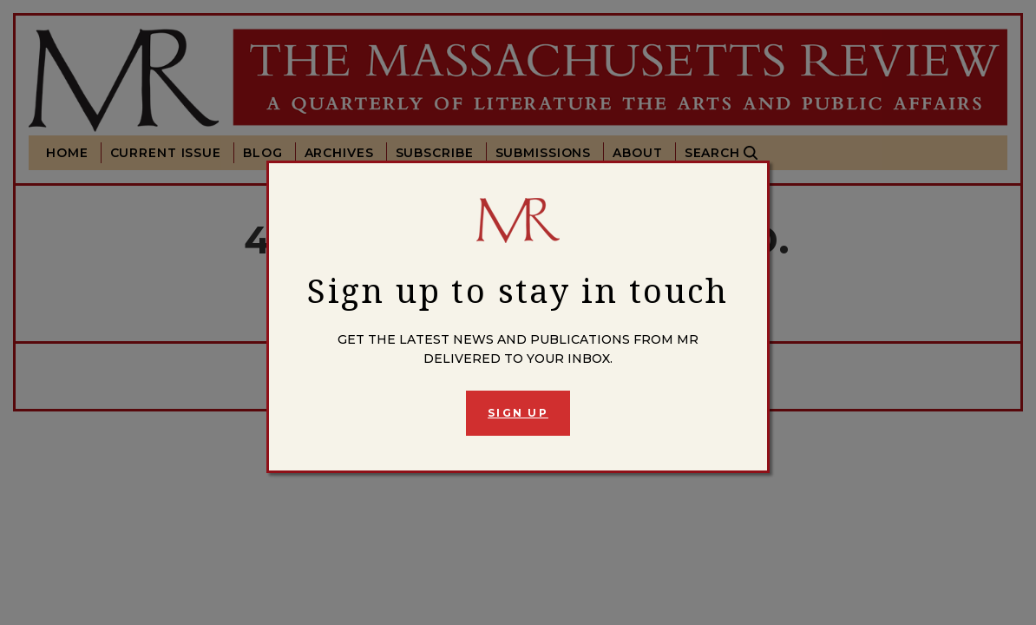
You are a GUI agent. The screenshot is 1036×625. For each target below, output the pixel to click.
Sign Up (518, 412)
